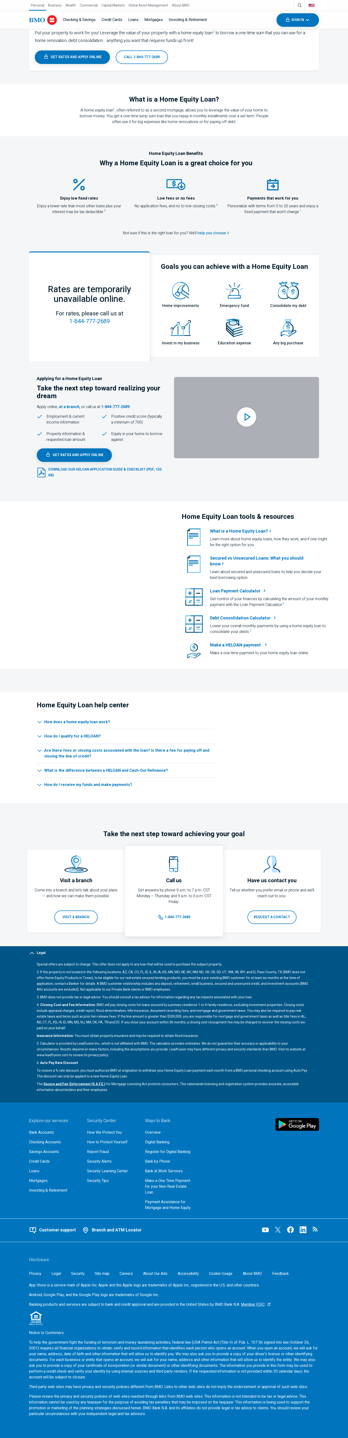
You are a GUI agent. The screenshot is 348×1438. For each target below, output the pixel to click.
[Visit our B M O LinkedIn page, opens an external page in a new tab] (303, 1229)
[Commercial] (89, 5)
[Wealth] (70, 5)
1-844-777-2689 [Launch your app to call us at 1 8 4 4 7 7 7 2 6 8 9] (89, 321)
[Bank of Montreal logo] (43, 20)
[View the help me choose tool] (213, 233)
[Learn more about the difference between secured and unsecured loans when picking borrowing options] (269, 561)
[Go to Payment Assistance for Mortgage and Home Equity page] (170, 1205)
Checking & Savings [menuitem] (79, 20)
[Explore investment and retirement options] (54, 1190)
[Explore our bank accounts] (54, 1132)
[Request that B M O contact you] (272, 917)
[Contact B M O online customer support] (52, 1230)
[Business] (55, 5)
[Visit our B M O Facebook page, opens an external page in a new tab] (290, 1229)
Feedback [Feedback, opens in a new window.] (280, 1274)
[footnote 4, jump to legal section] (217, 206)
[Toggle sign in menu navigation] (297, 20)
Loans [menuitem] (133, 20)
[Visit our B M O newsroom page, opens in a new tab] (315, 1229)
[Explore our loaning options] (54, 1171)
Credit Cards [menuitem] (112, 20)
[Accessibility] (188, 1274)
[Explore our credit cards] (54, 1161)
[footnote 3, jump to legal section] (105, 212)
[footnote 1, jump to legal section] (300, 212)
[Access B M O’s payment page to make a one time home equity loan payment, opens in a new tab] (239, 645)
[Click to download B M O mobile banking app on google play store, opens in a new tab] (297, 1124)
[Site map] (102, 1274)
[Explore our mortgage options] (54, 1181)
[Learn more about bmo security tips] (112, 1181)
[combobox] (315, 5)
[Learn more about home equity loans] (269, 531)
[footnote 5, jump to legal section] (283, 605)
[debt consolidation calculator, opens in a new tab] (269, 618)
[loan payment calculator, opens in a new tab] (269, 591)
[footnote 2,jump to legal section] (214, 33)
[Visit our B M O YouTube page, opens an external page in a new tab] (265, 1229)
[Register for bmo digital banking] (170, 1152)
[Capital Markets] (113, 5)
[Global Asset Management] (148, 5)
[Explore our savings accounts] (54, 1152)
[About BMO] (180, 5)
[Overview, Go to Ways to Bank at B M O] (170, 1132)
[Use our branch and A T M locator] (112, 1230)
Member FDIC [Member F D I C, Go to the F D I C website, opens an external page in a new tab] (253, 1304)
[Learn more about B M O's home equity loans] (72, 57)
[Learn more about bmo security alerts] (112, 1161)
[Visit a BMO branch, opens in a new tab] (76, 917)
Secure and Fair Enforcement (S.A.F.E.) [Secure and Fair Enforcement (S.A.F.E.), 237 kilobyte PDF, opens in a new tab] (74, 1084)
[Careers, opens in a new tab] (126, 1274)
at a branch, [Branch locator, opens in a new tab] (69, 407)
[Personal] (37, 5)
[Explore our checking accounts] (54, 1142)
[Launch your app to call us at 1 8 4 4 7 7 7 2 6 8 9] (142, 57)
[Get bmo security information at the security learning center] (112, 1171)
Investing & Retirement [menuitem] (188, 20)
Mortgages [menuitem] (153, 20)
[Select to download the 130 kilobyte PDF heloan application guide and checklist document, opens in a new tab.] (101, 472)
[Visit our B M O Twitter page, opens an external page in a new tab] (278, 1229)
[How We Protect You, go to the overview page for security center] (112, 1132)
